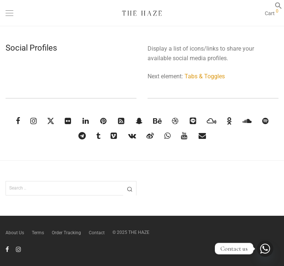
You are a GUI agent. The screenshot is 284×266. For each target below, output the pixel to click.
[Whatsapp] (265, 249)
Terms (38, 232)
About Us (15, 232)
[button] (278, 7)
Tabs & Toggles (205, 76)
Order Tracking (66, 232)
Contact (97, 232)
